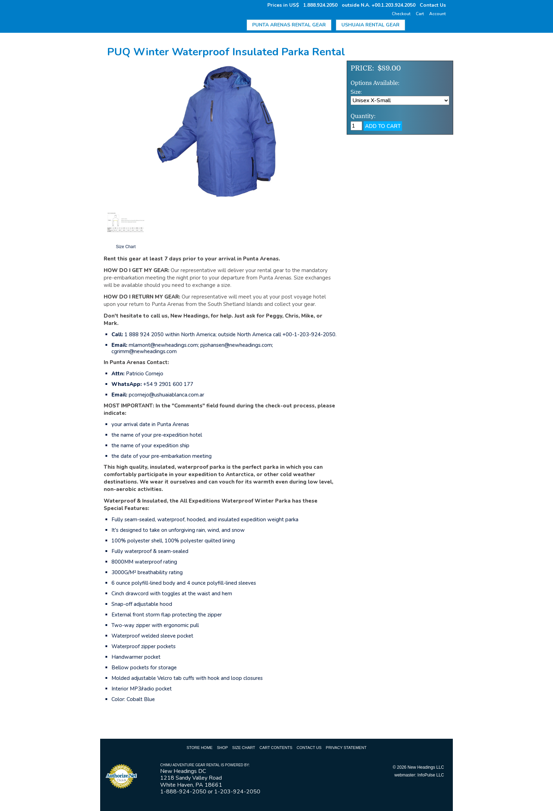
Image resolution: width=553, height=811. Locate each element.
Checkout (401, 14)
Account (437, 14)
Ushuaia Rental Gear (370, 24)
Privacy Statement (346, 747)
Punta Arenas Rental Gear (289, 24)
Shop (222, 747)
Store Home (200, 747)
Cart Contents (276, 747)
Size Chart (243, 747)
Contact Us (433, 5)
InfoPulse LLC (431, 775)
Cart (420, 14)
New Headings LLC (426, 767)
